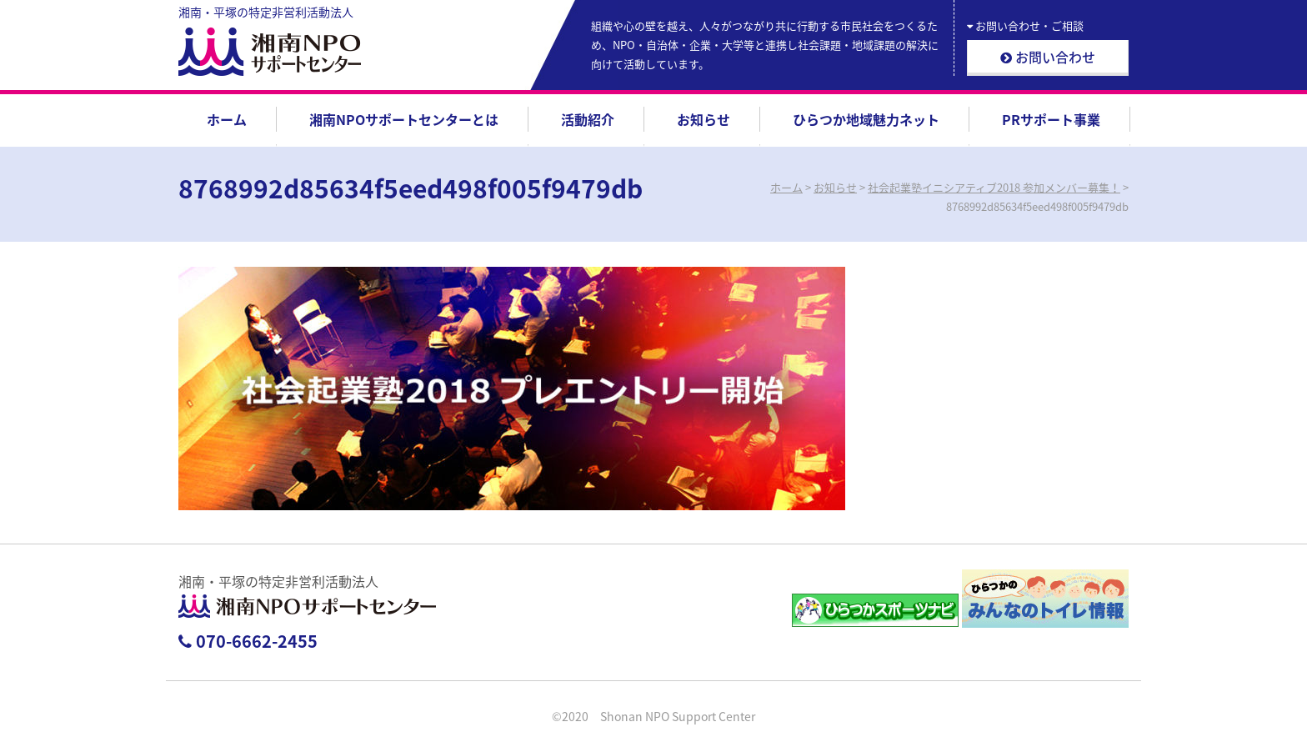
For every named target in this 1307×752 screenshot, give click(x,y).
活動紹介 (587, 119)
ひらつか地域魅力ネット (866, 119)
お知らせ (703, 119)
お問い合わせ (1047, 57)
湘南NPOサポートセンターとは (403, 119)
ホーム (227, 119)
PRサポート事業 (1051, 119)
